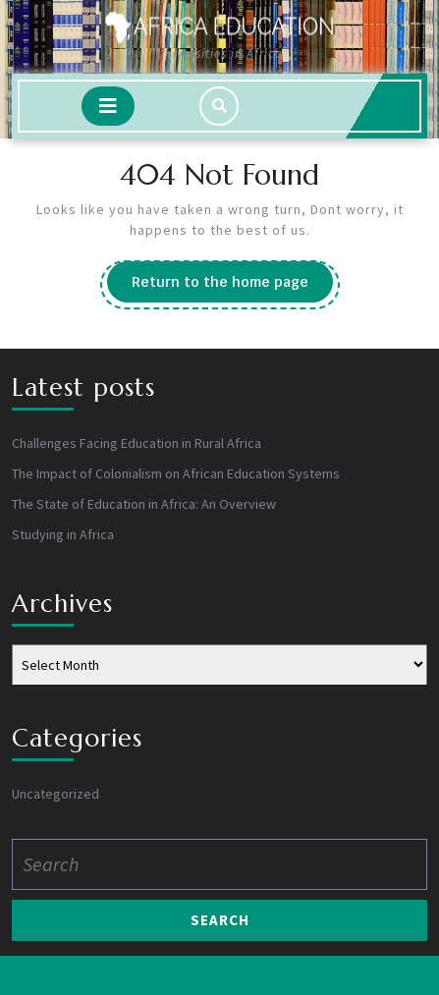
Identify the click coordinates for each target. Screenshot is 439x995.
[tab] (108, 106)
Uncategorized (55, 793)
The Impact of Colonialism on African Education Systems (176, 473)
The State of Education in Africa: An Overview (144, 504)
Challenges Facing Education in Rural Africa (136, 443)
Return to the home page (232, 287)
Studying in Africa (63, 534)
